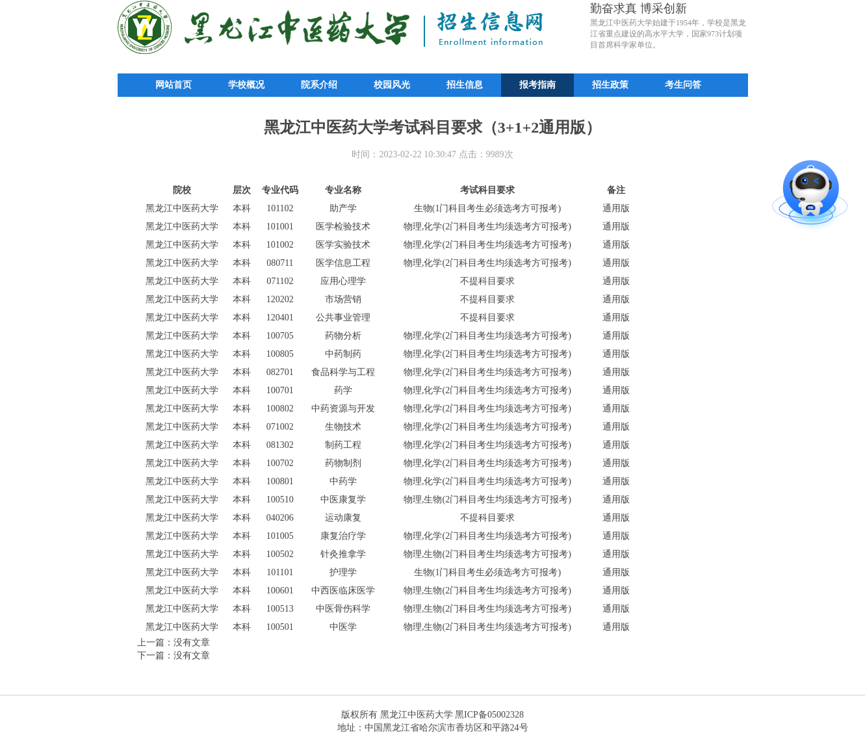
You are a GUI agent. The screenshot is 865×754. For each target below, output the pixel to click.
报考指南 (537, 85)
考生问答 (683, 85)
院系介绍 (319, 85)
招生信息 (464, 85)
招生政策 (610, 85)
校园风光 (392, 85)
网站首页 (173, 85)
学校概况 (246, 85)
